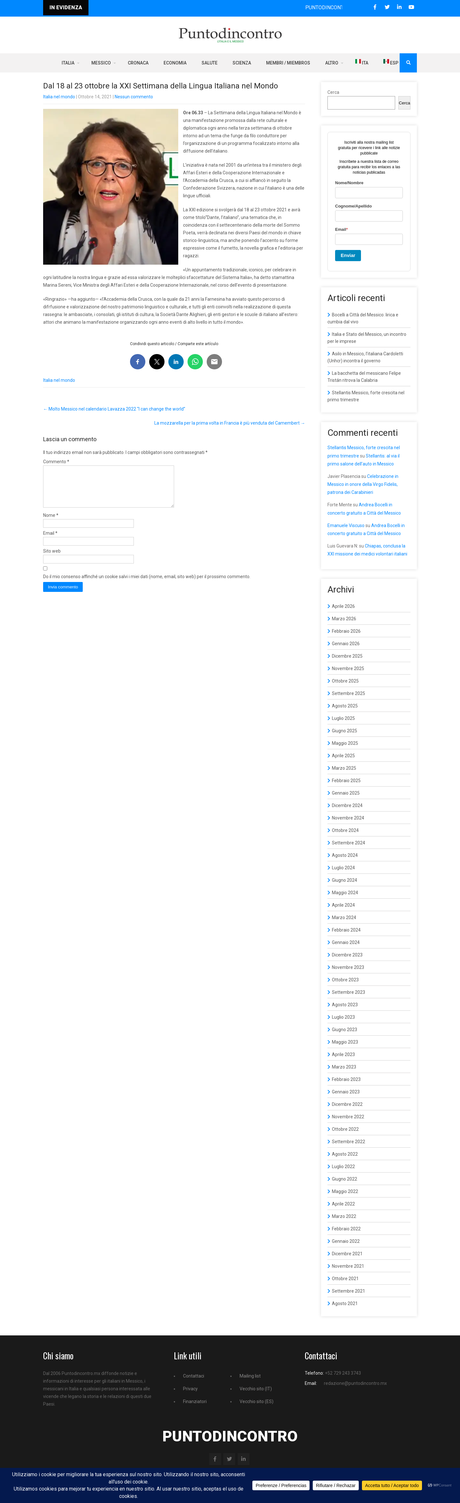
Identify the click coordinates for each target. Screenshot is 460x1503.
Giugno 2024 (344, 880)
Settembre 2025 (348, 693)
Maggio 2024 (345, 892)
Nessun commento (134, 96)
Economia (175, 62)
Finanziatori (195, 1401)
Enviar (348, 255)
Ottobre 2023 (345, 979)
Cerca (333, 92)
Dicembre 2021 (347, 1253)
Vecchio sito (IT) (256, 1388)
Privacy (190, 1388)
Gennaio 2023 (346, 1091)
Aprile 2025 (343, 755)
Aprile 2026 (343, 606)
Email (50, 540)
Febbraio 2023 (346, 1079)
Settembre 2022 (348, 1141)
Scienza (242, 62)
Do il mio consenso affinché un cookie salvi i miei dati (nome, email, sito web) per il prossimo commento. (146, 584)
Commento (56, 461)
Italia (68, 62)
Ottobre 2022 (345, 1129)
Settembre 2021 (348, 1291)
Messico (101, 62)
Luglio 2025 (343, 718)
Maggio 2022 (345, 1191)
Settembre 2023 (348, 992)
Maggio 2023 (345, 1042)
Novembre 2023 (348, 967)
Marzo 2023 (344, 1066)
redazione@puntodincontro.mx (355, 1383)
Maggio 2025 (345, 743)
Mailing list (250, 1375)
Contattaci (193, 1375)
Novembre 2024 (348, 817)
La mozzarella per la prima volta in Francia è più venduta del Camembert (229, 423)
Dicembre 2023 (347, 954)
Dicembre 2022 (347, 1104)
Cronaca (138, 62)
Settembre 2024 (348, 842)
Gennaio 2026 (346, 643)
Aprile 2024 (343, 905)
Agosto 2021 (345, 1303)
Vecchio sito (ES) (256, 1401)
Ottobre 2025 (345, 681)
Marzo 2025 (344, 768)
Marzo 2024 (344, 917)
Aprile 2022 (343, 1203)
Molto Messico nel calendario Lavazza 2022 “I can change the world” (114, 409)
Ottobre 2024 (345, 830)
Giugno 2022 (344, 1179)
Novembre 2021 (348, 1266)
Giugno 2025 (344, 730)
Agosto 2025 (345, 705)
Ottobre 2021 (345, 1278)
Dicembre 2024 (347, 805)
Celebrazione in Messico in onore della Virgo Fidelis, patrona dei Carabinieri (362, 484)
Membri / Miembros (288, 62)
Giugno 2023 (344, 1029)
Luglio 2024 (343, 867)
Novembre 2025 (348, 668)
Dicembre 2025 (347, 656)
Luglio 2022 (343, 1166)
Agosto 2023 (345, 1004)
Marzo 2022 (344, 1216)
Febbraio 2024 (346, 930)
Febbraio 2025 (346, 780)
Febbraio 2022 (346, 1228)
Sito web (52, 558)
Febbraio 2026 (346, 631)
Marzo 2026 (344, 618)
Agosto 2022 (345, 1154)
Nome (50, 522)
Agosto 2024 (345, 855)
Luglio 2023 (343, 1017)
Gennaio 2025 (346, 793)
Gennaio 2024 (346, 942)
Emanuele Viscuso (345, 525)
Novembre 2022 (348, 1116)
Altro (331, 62)
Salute (210, 62)
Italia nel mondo (59, 96)
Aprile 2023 (343, 1054)
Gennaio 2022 (346, 1241)
